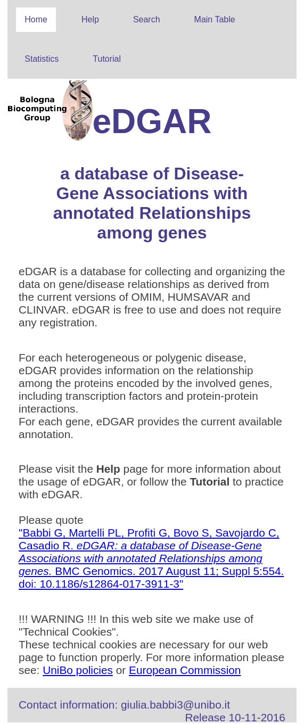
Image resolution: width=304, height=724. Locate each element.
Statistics (41, 58)
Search (146, 19)
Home (35, 19)
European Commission (185, 670)
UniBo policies (78, 670)
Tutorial (107, 58)
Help (90, 19)
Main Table (214, 19)
